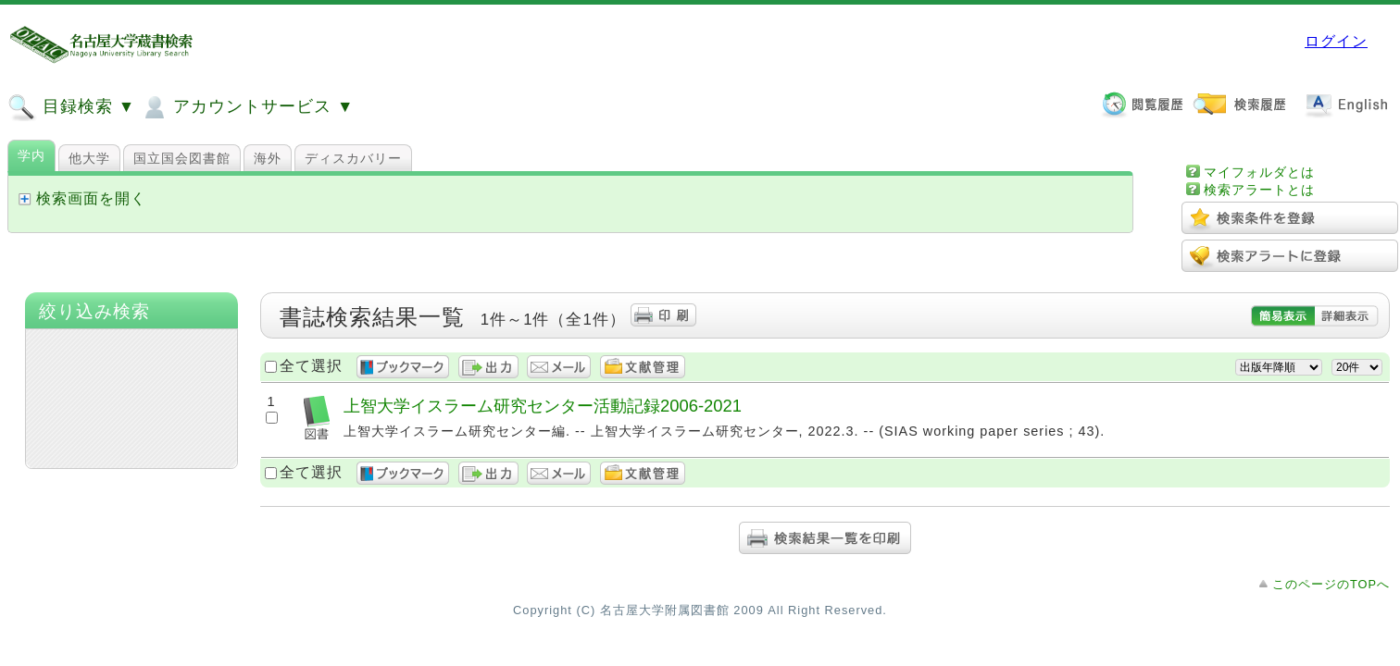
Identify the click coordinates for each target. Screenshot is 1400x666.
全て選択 (311, 366)
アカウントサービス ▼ (247, 107)
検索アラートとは (1259, 189)
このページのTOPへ (1331, 584)
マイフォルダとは (1259, 172)
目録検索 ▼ (71, 107)
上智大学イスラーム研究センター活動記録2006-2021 (543, 405)
